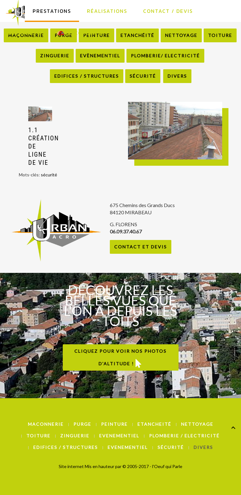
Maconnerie (46, 424)
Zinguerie (54, 55)
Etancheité (154, 424)
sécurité (49, 174)
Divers (177, 76)
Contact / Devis (168, 11)
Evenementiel (119, 435)
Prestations (52, 11)
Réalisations (107, 11)
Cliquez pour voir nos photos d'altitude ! (120, 358)
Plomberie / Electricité (184, 435)
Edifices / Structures (86, 76)
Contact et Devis (140, 246)
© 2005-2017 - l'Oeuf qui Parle (152, 466)
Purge (82, 424)
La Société (24, 33)
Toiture (38, 435)
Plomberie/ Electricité (165, 55)
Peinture (114, 424)
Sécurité (143, 76)
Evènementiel (100, 55)
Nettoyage (197, 424)
